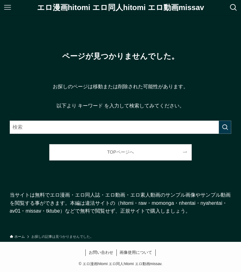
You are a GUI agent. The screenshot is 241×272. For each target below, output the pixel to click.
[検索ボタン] (233, 7)
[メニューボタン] (7, 7)
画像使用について (136, 252)
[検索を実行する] (225, 127)
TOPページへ (120, 152)
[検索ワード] (121, 127)
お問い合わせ (101, 252)
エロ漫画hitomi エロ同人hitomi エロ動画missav (120, 7)
